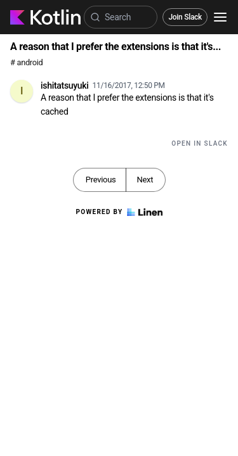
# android (26, 62)
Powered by (119, 212)
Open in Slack (199, 143)
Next (144, 179)
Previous (101, 179)
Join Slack (185, 17)
